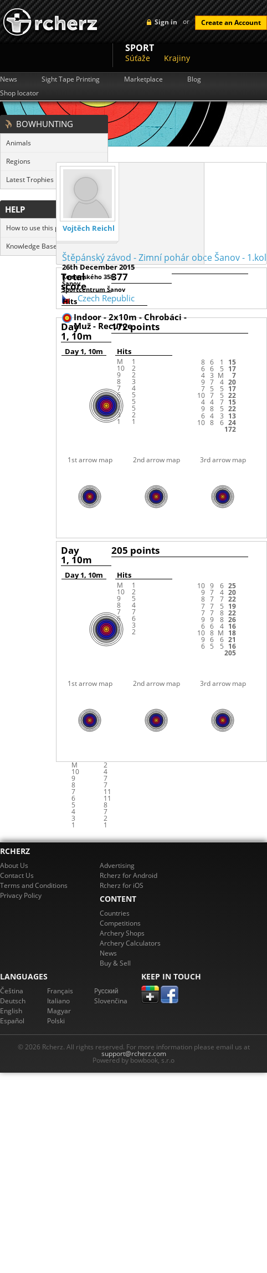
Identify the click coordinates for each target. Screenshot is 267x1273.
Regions (18, 161)
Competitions (120, 923)
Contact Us (17, 875)
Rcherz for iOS (121, 885)
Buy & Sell (115, 963)
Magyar (59, 1011)
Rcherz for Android (128, 875)
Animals (18, 143)
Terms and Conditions (34, 885)
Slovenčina (110, 1001)
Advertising (117, 865)
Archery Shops (122, 933)
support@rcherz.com (133, 1053)
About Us (14, 865)
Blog (194, 79)
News (8, 79)
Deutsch (12, 1001)
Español (12, 1021)
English (11, 1011)
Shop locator (19, 93)
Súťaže (137, 58)
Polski (56, 1021)
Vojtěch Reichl (89, 228)
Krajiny (177, 58)
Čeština (11, 991)
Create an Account (231, 22)
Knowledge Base (31, 246)
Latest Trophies (30, 179)
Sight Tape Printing (71, 79)
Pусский (106, 991)
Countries (115, 913)
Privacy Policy (21, 895)
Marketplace (143, 79)
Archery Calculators (130, 943)
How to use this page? (39, 228)
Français (60, 991)
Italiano (58, 1001)
